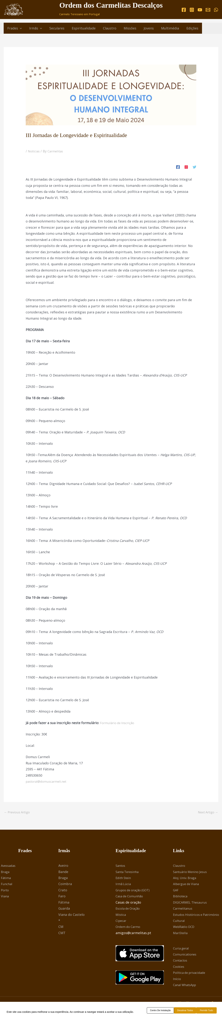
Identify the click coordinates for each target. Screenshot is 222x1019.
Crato (62, 891)
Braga (5, 872)
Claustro (179, 866)
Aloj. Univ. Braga (186, 878)
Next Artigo (206, 812)
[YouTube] (200, 9)
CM (60, 927)
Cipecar (122, 921)
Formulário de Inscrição (118, 723)
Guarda (64, 909)
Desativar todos (188, 1010)
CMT (61, 933)
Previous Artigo (18, 812)
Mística (121, 915)
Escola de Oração (129, 909)
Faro (61, 897)
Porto (5, 891)
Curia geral (181, 949)
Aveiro (63, 866)
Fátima (6, 878)
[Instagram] (192, 9)
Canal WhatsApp (186, 985)
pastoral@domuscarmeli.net (48, 781)
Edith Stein (124, 878)
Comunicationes (186, 955)
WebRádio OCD (185, 927)
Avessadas (9, 866)
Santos (121, 866)
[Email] (208, 9)
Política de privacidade (191, 973)
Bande (63, 872)
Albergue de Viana (187, 884)
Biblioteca (181, 897)
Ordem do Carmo (129, 927)
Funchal (7, 884)
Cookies (179, 967)
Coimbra (65, 884)
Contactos (181, 961)
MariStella (181, 933)
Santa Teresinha (128, 872)
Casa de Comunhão (131, 897)
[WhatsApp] (216, 9)
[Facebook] (183, 9)
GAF (176, 891)
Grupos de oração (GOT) (135, 891)
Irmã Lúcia (124, 884)
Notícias (34, 151)
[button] (19, 28)
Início (177, 979)
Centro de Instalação (161, 1010)
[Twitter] (194, 166)
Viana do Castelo (71, 915)
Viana (5, 897)
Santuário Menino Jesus (191, 872)
